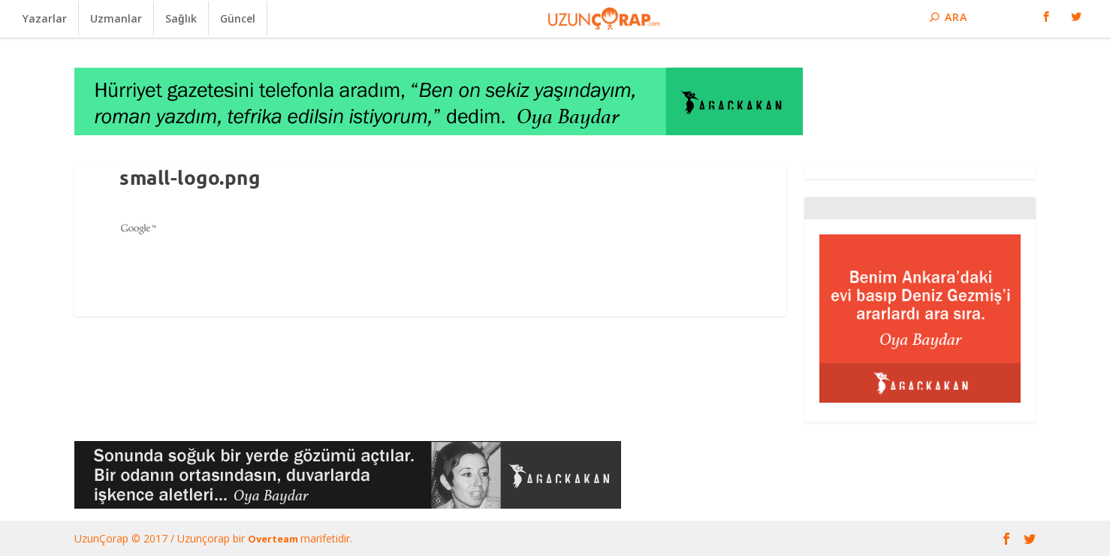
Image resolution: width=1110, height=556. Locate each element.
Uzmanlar (116, 18)
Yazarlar (45, 18)
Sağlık (181, 18)
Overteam (274, 538)
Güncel (237, 18)
